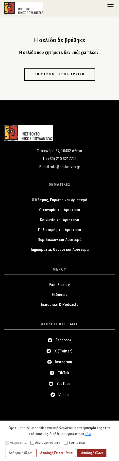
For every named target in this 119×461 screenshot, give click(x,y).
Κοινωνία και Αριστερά (59, 220)
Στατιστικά (74, 443)
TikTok (63, 372)
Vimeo (63, 394)
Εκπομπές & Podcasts (59, 304)
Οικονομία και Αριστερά (59, 209)
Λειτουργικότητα (45, 443)
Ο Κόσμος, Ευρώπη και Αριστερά (59, 200)
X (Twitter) (63, 351)
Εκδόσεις (60, 294)
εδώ (88, 434)
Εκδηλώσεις (59, 284)
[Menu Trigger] (110, 7)
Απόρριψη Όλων (20, 453)
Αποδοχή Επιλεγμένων (56, 453)
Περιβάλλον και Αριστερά (60, 239)
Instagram (63, 362)
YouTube (63, 383)
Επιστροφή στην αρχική (59, 74)
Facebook (63, 340)
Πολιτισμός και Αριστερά (59, 229)
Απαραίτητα (16, 443)
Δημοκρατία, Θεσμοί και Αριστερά (60, 249)
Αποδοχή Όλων (92, 453)
